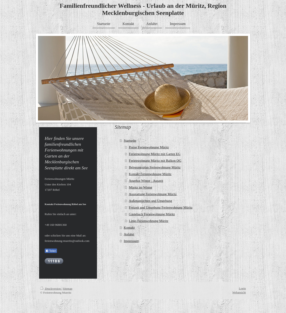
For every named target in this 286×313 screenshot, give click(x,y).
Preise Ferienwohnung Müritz (149, 147)
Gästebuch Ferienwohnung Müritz (152, 214)
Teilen (51, 251)
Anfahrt (129, 234)
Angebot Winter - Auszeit (146, 180)
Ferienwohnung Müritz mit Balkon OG (155, 160)
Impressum (131, 241)
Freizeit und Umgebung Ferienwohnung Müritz (161, 207)
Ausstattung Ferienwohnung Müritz (153, 194)
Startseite (130, 140)
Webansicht (239, 292)
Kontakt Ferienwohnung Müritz (150, 174)
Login (242, 288)
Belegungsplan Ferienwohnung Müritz (155, 167)
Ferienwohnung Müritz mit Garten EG (155, 154)
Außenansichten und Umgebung (150, 201)
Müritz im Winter (140, 187)
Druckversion (50, 288)
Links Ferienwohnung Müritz (148, 221)
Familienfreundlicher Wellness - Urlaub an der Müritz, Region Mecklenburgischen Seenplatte (143, 9)
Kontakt (129, 227)
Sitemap (67, 288)
